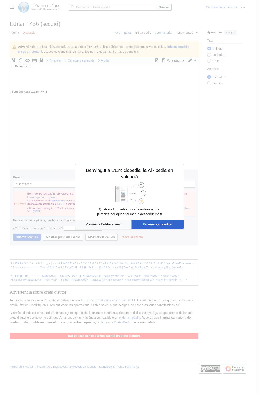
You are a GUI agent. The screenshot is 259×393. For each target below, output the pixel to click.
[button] (103, 224)
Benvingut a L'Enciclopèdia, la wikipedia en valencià (129, 173)
